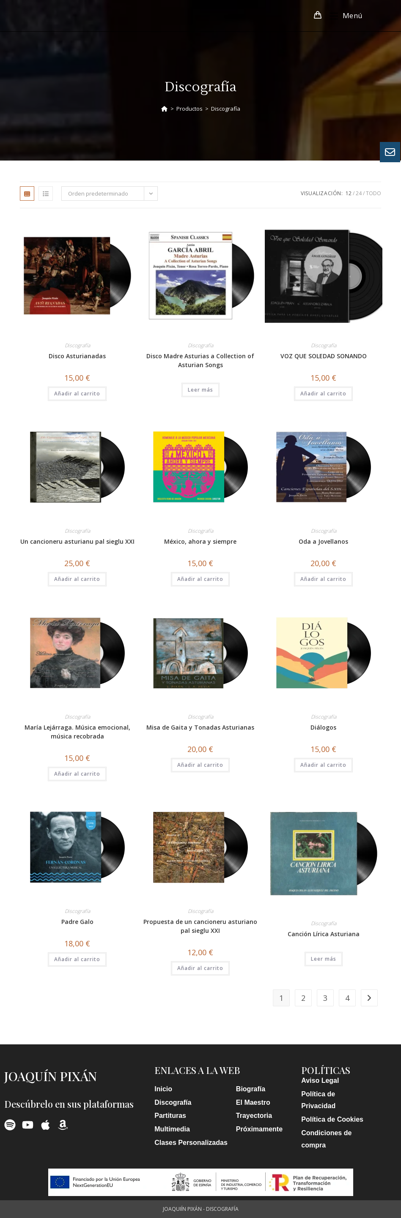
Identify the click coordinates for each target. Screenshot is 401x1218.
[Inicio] (164, 108)
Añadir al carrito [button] (77, 393)
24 (359, 193)
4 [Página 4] (347, 998)
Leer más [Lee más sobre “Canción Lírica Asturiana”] (323, 958)
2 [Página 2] (303, 998)
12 (349, 193)
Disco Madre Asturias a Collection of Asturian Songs (200, 360)
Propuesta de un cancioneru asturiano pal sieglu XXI (200, 926)
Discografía (225, 108)
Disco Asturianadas (77, 356)
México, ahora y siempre (200, 541)
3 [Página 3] (325, 998)
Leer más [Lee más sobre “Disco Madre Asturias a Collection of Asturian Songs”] (200, 389)
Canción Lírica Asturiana (324, 934)
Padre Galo (77, 922)
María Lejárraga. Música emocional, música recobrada (77, 731)
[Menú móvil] (343, 15)
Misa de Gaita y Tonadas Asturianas (200, 727)
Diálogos (323, 727)
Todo (373, 193)
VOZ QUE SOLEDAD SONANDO (323, 356)
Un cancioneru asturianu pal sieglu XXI (77, 541)
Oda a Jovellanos (323, 541)
